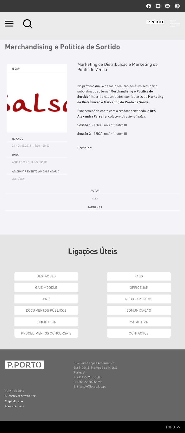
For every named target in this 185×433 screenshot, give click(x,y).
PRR (46, 299)
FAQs (139, 276)
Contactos (139, 333)
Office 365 (139, 287)
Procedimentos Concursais (46, 333)
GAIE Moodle (46, 287)
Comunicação (138, 310)
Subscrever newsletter (20, 396)
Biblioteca (46, 322)
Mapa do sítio (14, 401)
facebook (148, 6)
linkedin (167, 6)
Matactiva (139, 322)
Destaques (46, 276)
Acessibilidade (14, 406)
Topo (172, 427)
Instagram (176, 6)
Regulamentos (138, 299)
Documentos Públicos (46, 310)
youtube (158, 6)
